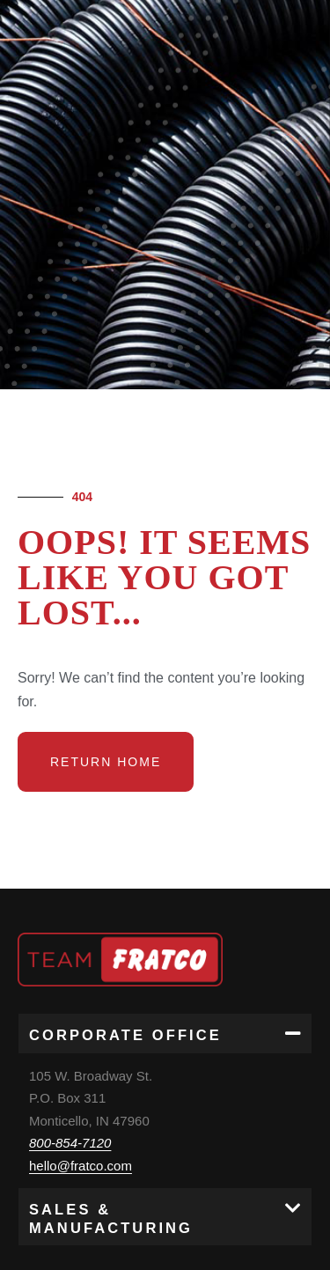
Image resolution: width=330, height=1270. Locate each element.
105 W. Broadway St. (90, 1075)
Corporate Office (125, 1035)
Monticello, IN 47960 (89, 1120)
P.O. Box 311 (67, 1097)
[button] (165, 1033)
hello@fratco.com (80, 1165)
